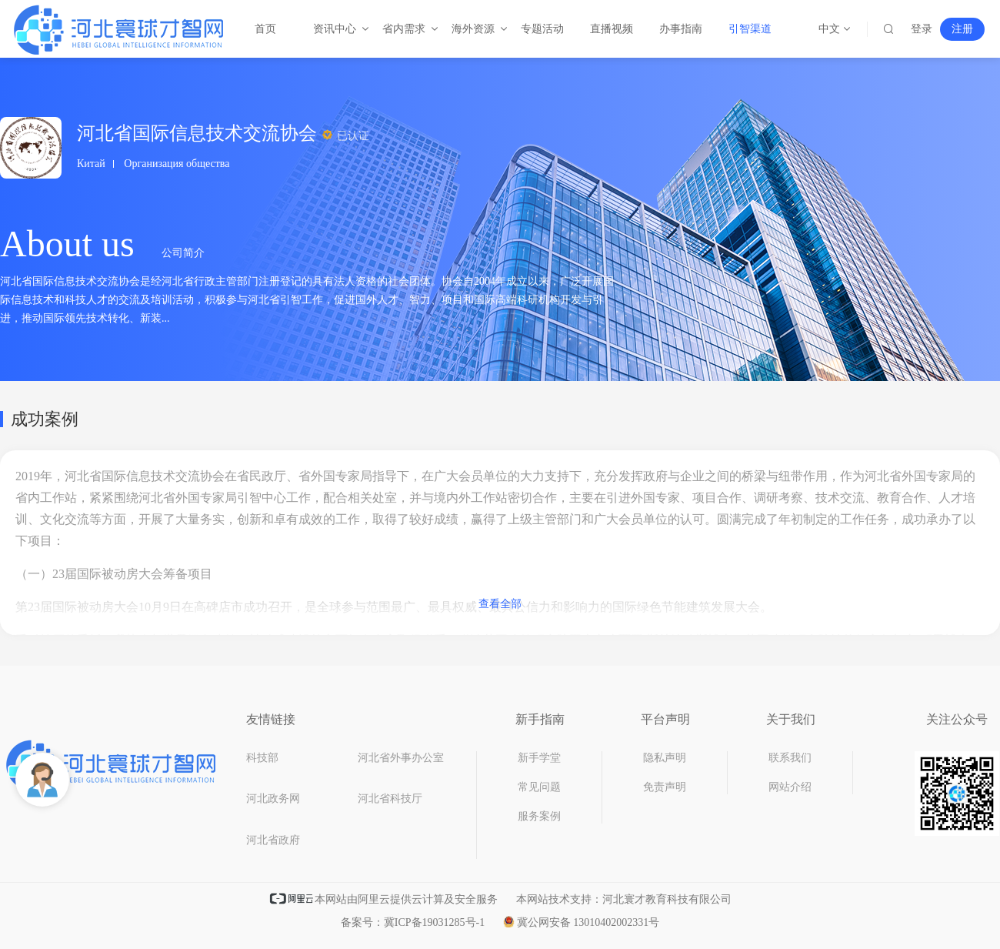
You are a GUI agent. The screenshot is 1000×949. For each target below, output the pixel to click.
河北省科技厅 (390, 798)
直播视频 (611, 29)
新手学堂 (539, 758)
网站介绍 (790, 787)
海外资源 (474, 29)
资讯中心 (335, 29)
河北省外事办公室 (401, 758)
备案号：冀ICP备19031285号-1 (413, 922)
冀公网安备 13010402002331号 (581, 922)
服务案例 (539, 816)
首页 (265, 29)
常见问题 (539, 787)
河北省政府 (273, 840)
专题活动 (542, 29)
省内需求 (404, 29)
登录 (921, 29)
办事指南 (680, 29)
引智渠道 (750, 29)
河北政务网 (273, 798)
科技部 (262, 758)
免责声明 (664, 787)
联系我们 (790, 758)
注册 (962, 29)
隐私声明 (664, 758)
